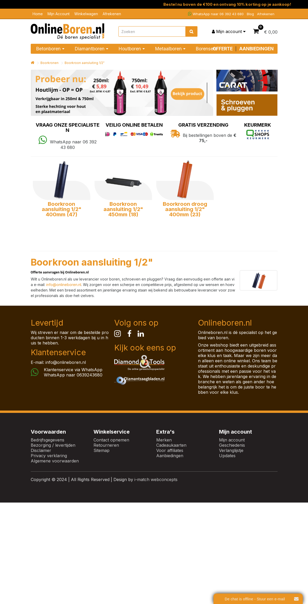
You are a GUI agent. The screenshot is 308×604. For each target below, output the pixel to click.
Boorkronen (49, 63)
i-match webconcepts (156, 479)
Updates (227, 455)
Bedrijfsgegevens (47, 440)
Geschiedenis (232, 445)
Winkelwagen (86, 14)
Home (38, 14)
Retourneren (106, 445)
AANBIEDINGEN (256, 48)
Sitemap (101, 450)
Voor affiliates (169, 450)
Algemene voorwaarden (55, 460)
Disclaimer (41, 450)
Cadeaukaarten (171, 445)
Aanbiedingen (169, 455)
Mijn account (232, 440)
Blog (250, 14)
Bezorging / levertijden (53, 445)
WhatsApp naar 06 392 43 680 (216, 14)
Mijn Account (59, 14)
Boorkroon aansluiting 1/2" (85, 63)
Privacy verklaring (49, 455)
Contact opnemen (111, 440)
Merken (164, 440)
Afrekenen (112, 14)
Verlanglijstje (231, 450)
